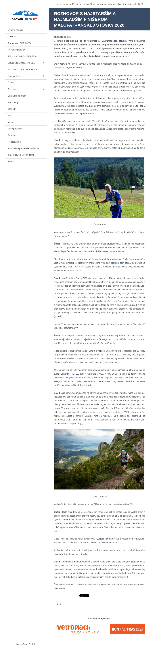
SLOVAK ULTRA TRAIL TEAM (22, 69)
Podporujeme (14, 142)
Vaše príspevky (15, 128)
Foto (10, 115)
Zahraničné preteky (17, 96)
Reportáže (13, 89)
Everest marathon (105, 539)
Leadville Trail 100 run (72, 374)
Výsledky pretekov (16, 50)
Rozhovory (13, 102)
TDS (106, 354)
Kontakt (11, 161)
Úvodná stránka (15, 30)
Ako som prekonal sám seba (115, 263)
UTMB (80, 362)
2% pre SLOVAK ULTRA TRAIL (23, 56)
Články (11, 82)
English (32, 644)
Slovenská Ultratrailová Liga (21, 63)
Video (10, 122)
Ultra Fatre (71, 419)
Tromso (67, 569)
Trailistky (12, 109)
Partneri (11, 135)
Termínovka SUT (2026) (19, 43)
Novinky (12, 36)
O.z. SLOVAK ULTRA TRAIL (21, 155)
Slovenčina (21, 644)
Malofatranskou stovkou (114, 41)
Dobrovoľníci (14, 76)
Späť (59, 604)
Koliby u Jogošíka (62, 286)
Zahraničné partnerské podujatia (23, 148)
